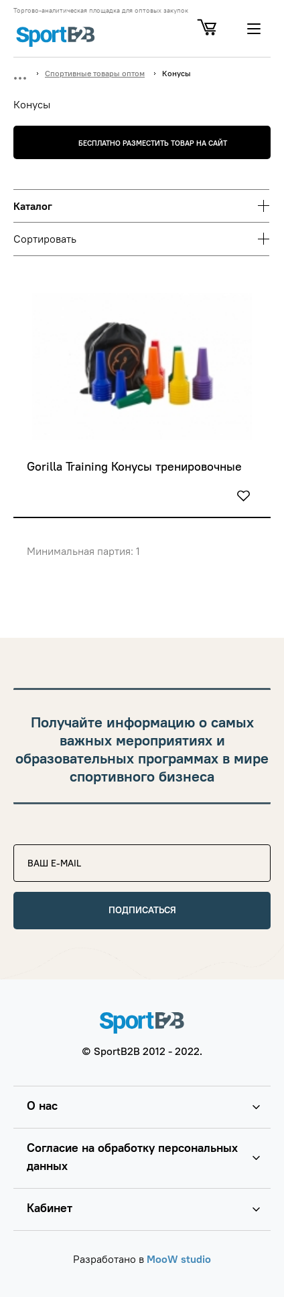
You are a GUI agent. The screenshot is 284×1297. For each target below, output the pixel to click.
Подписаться (142, 910)
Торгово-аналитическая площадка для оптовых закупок (100, 11)
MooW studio (179, 1259)
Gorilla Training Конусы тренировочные (134, 466)
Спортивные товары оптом (95, 73)
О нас (42, 1105)
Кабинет (49, 1207)
